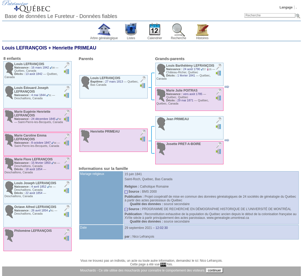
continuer (214, 270)
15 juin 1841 (133, 174)
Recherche (178, 38)
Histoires (202, 38)
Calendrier (154, 38)
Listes (131, 38)
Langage (285, 7)
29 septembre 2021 (138, 228)
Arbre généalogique (104, 38)
